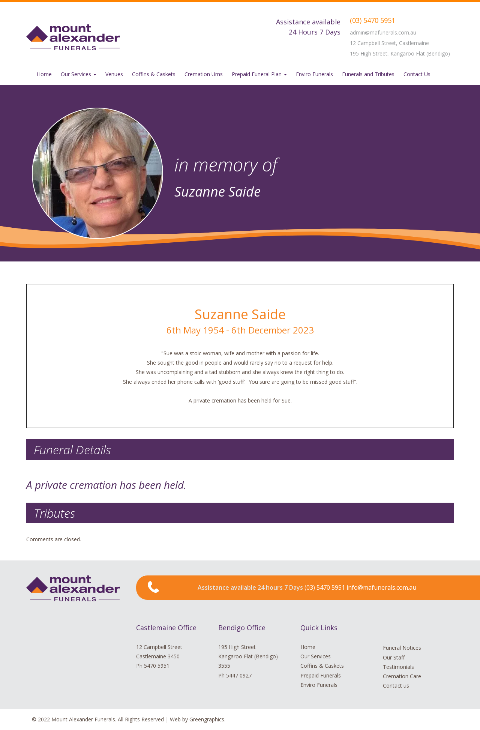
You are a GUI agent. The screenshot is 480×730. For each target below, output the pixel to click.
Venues (114, 74)
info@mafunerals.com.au (381, 587)
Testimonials (398, 666)
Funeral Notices (402, 647)
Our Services (78, 74)
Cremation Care (402, 676)
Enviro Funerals (314, 74)
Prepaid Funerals (320, 675)
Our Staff (394, 657)
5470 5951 (157, 665)
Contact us (396, 685)
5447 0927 (239, 675)
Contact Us (417, 74)
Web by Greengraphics (197, 719)
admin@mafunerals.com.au (383, 32)
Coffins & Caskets (154, 74)
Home (44, 74)
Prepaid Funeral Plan (259, 74)
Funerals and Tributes (368, 74)
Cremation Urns (203, 74)
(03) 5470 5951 (372, 20)
